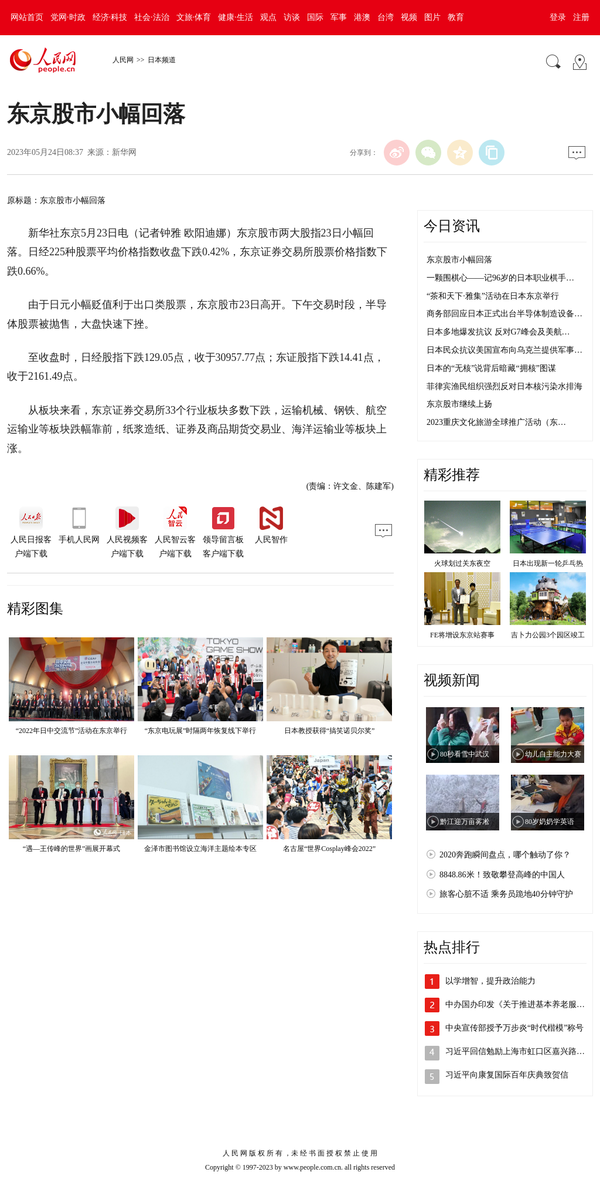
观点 (268, 17)
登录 (558, 17)
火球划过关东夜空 (462, 563)
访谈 (292, 17)
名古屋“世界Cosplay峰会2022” (329, 849)
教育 (456, 17)
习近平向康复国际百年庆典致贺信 (506, 1074)
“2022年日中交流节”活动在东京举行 (72, 731)
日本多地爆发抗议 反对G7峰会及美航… (498, 331)
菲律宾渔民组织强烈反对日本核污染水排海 (504, 386)
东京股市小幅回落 (459, 259)
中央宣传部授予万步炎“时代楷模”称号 (514, 1028)
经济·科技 (110, 17)
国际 (315, 17)
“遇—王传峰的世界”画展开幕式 (72, 849)
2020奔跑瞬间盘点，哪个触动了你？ (505, 854)
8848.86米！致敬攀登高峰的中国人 (502, 874)
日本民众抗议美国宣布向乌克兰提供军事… (504, 350)
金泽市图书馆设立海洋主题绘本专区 (200, 849)
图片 (432, 17)
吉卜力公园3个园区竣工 (548, 635)
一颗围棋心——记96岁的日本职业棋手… (500, 277)
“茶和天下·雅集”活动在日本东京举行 (493, 296)
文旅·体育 (194, 17)
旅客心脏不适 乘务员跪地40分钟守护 (506, 894)
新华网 (124, 152)
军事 (338, 17)
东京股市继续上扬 (459, 404)
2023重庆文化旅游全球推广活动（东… (496, 422)
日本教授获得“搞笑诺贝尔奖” (329, 731)
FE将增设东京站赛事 (462, 635)
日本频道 (162, 60)
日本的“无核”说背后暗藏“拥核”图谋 (491, 368)
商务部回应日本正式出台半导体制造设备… (504, 313)
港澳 (362, 17)
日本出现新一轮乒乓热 (548, 563)
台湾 (385, 17)
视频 (409, 17)
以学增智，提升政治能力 (490, 981)
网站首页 (27, 17)
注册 (581, 17)
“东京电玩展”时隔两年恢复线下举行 (201, 731)
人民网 (123, 60)
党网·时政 (68, 17)
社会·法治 (151, 17)
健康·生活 (235, 17)
